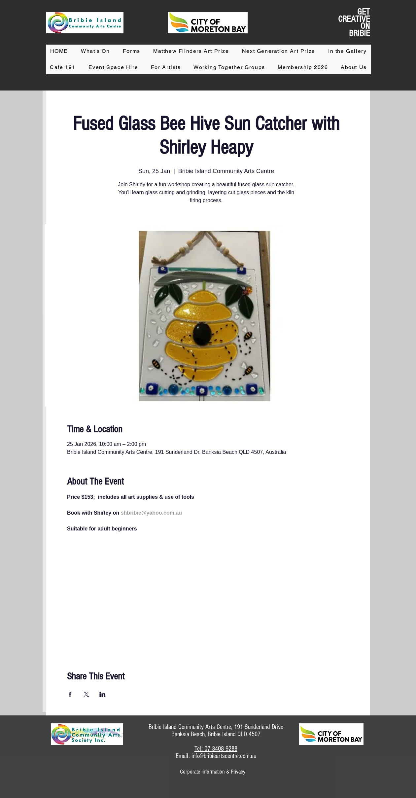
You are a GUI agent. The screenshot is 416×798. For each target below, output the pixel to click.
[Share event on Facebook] (70, 694)
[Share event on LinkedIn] (102, 694)
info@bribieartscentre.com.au (223, 756)
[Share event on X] (86, 694)
